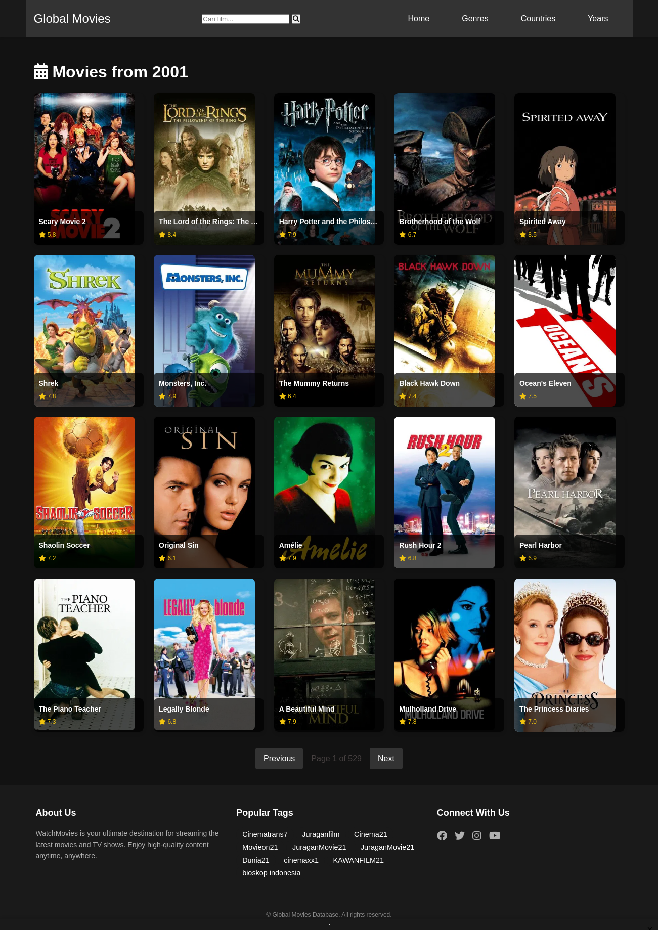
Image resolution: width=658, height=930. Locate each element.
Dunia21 (256, 860)
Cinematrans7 (265, 834)
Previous (279, 758)
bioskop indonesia (271, 873)
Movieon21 (260, 847)
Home (419, 18)
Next (386, 758)
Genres (475, 18)
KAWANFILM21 (358, 860)
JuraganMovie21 (319, 847)
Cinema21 (370, 834)
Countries (538, 18)
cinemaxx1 (301, 860)
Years (598, 18)
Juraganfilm (320, 834)
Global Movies (72, 18)
